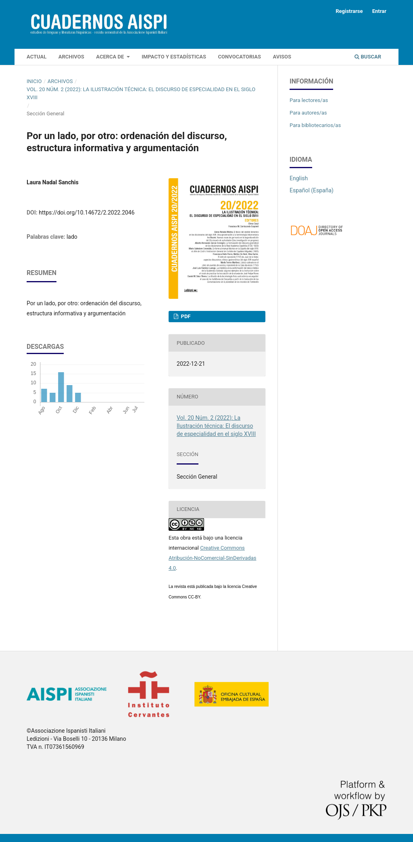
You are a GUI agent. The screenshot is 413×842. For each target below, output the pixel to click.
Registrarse (349, 11)
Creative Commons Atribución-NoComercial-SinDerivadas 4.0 (212, 558)
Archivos (71, 57)
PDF (184, 316)
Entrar (379, 11)
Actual (36, 57)
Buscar (368, 57)
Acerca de (110, 57)
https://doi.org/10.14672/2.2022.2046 (86, 212)
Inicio (34, 81)
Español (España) (312, 190)
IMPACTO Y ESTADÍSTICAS (174, 57)
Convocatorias (239, 57)
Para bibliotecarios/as (315, 125)
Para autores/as (308, 113)
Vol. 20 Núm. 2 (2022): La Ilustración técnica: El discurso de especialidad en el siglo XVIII (141, 93)
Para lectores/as (309, 100)
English (299, 178)
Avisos (282, 57)
